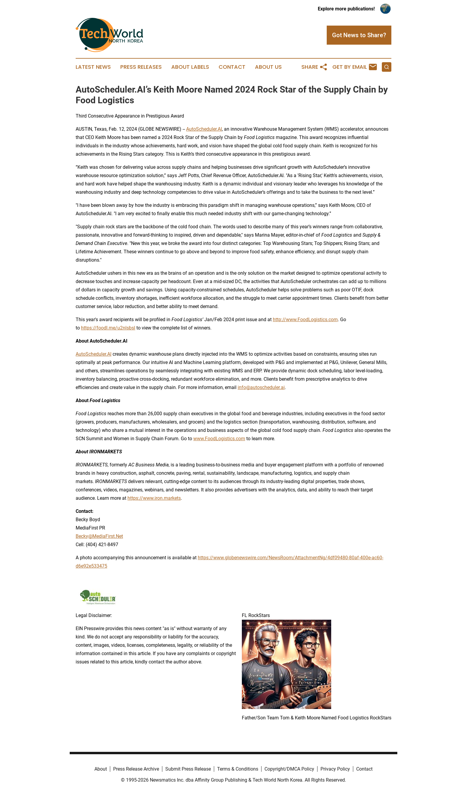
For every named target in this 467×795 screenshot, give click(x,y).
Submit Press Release (188, 769)
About (100, 769)
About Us (268, 67)
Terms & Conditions (237, 769)
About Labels (190, 67)
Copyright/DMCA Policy (289, 769)
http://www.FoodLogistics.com (305, 319)
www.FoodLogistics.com (219, 438)
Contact (232, 67)
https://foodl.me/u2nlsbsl (108, 328)
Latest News (93, 67)
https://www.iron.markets (154, 498)
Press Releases (141, 67)
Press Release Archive (136, 769)
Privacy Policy (335, 769)
